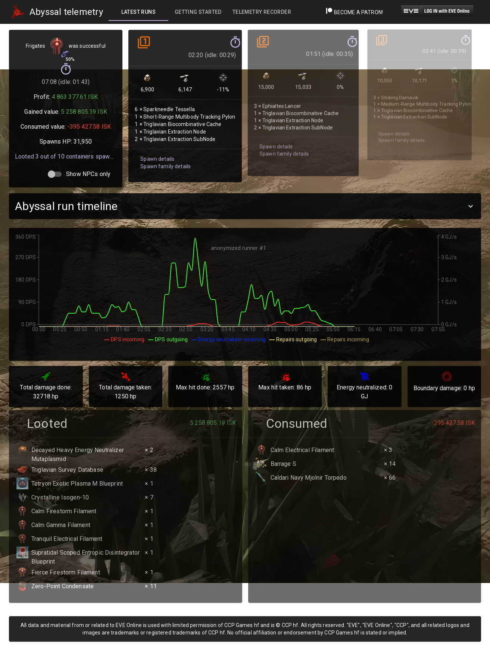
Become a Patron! (354, 12)
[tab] (138, 12)
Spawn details (156, 154)
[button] (245, 206)
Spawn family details (164, 161)
